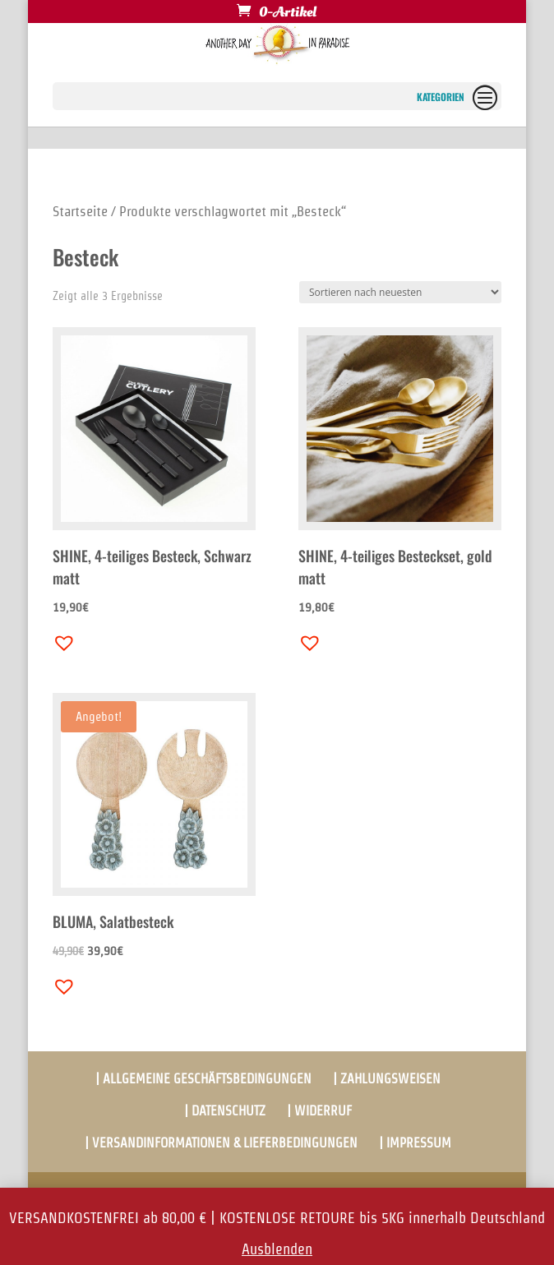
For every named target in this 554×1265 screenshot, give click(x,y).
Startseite (80, 211)
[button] (60, 638)
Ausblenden (277, 1249)
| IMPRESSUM (415, 1143)
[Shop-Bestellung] (400, 292)
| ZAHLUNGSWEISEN (387, 1079)
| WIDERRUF (319, 1111)
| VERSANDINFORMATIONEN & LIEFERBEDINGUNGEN (221, 1143)
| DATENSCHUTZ (224, 1111)
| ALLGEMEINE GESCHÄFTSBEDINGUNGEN (203, 1079)
